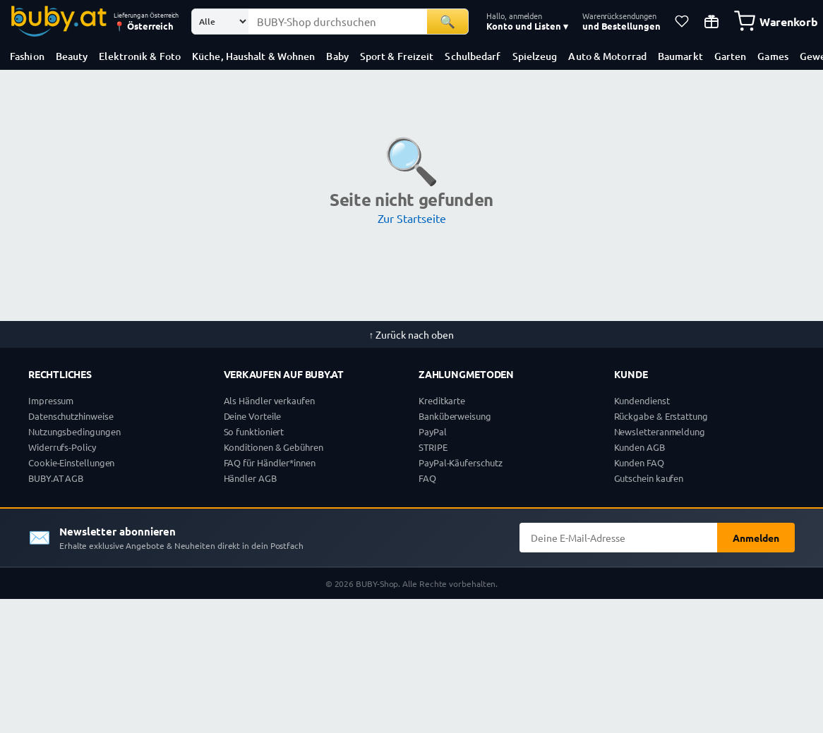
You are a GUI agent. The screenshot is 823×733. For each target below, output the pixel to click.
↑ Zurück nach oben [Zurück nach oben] (412, 334)
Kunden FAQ (639, 462)
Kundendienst (642, 400)
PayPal (433, 431)
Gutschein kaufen (649, 478)
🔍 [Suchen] (447, 20)
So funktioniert (254, 431)
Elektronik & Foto (140, 56)
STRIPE (433, 447)
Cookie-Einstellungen (71, 462)
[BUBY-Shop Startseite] (59, 21)
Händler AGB (250, 478)
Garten (730, 56)
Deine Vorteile (253, 416)
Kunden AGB (639, 447)
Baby (337, 56)
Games (772, 56)
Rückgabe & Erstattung (661, 416)
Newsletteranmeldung (659, 431)
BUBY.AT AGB (55, 478)
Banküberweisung (455, 416)
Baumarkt (680, 56)
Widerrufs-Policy (62, 447)
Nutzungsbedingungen (74, 431)
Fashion (27, 56)
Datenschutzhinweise (70, 416)
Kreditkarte (442, 400)
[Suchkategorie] (220, 21)
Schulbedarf (472, 56)
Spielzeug (535, 56)
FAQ (427, 478)
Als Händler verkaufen (269, 400)
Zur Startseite (412, 218)
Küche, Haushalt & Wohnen (253, 56)
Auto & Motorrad (607, 56)
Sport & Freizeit (397, 56)
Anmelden (756, 537)
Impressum (50, 400)
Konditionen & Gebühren (273, 447)
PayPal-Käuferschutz (460, 462)
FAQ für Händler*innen (270, 462)
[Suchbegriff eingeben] (337, 21)
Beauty (72, 56)
